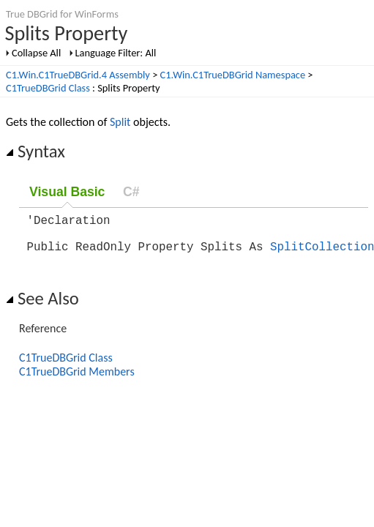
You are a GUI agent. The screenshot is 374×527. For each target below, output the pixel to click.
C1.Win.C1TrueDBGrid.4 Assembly (78, 74)
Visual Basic (67, 191)
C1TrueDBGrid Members (77, 380)
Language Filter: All (116, 52)
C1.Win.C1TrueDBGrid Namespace (233, 74)
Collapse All (36, 52)
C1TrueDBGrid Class (48, 87)
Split (120, 122)
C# (131, 191)
